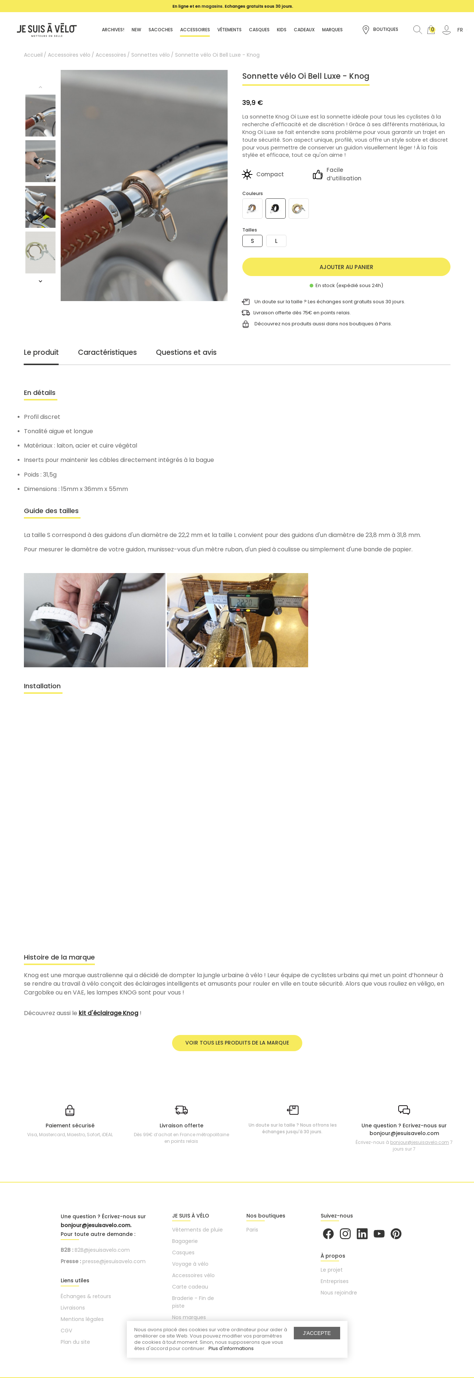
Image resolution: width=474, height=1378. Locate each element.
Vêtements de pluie (197, 1229)
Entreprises (335, 1281)
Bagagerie (185, 1241)
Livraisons (73, 1307)
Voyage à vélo (190, 1264)
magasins (212, 6)
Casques (183, 1252)
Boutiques (379, 29)
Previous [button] (40, 87)
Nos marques (189, 1317)
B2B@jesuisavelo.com (102, 1250)
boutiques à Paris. (370, 323)
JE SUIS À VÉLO (190, 1215)
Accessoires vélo (193, 1275)
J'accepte (317, 1333)
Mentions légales (82, 1319)
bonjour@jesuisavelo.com (419, 1142)
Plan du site (75, 1342)
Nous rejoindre (339, 1292)
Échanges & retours (86, 1296)
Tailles (249, 230)
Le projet (332, 1269)
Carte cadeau (190, 1286)
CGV (66, 1330)
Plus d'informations (231, 1348)
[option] (233, 6)
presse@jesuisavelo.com (114, 1261)
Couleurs (252, 193)
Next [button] (40, 281)
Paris (252, 1229)
